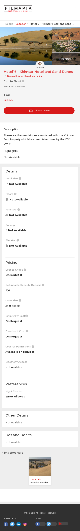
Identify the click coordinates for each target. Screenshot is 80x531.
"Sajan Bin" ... (38, 479)
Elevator (12, 240)
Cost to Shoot (15, 269)
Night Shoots (13, 391)
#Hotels (9, 100)
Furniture (12, 209)
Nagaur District (15, 76)
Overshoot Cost (16, 331)
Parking (10, 225)
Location (21, 23)
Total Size (13, 178)
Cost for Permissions (19, 346)
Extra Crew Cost (16, 315)
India (39, 76)
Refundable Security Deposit (24, 284)
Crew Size (13, 300)
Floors (11, 193)
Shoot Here (39, 110)
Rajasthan (30, 76)
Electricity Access (16, 361)
